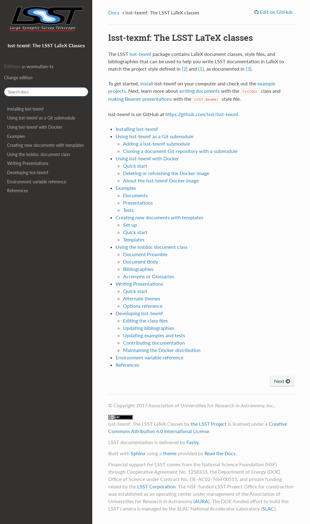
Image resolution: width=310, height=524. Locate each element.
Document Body (140, 261)
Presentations (138, 202)
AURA (201, 501)
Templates (134, 239)
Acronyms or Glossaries (148, 276)
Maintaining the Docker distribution (162, 350)
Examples (16, 136)
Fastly (192, 442)
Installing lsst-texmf (25, 108)
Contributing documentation (154, 343)
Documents (135, 195)
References (17, 190)
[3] (249, 69)
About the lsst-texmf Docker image (161, 180)
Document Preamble (145, 254)
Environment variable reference (36, 181)
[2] (185, 69)
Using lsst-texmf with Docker (34, 127)
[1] (201, 69)
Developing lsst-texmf (27, 172)
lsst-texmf (140, 54)
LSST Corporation (156, 486)
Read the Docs (220, 453)
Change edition (18, 77)
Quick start (135, 166)
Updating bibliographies (148, 328)
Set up (130, 225)
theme (170, 453)
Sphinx (138, 453)
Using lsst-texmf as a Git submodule (41, 117)
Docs (113, 12)
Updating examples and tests (154, 335)
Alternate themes (141, 298)
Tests (128, 210)
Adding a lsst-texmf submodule (156, 144)
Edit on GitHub (275, 12)
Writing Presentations (27, 163)
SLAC (268, 508)
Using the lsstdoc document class (38, 154)
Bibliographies (138, 269)
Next (282, 381)
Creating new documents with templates (45, 145)
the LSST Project (209, 424)
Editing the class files (145, 320)
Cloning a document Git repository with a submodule (180, 151)
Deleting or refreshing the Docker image (166, 173)
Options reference (142, 306)
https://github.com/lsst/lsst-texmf (201, 114)
